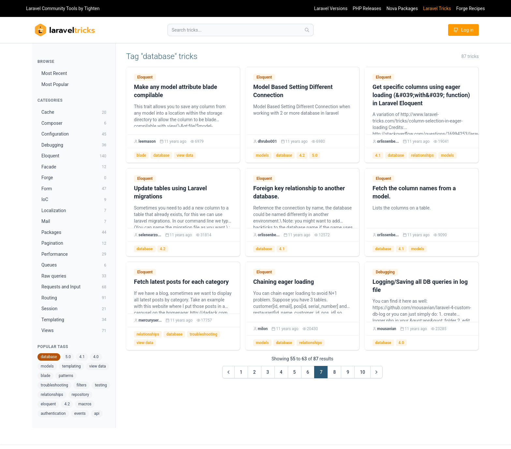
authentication (53, 413)
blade (45, 375)
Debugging (385, 272)
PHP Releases (367, 8)
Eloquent (145, 77)
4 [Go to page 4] (281, 372)
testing (101, 385)
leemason (147, 141)
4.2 (67, 404)
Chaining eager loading (283, 281)
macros (84, 404)
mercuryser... (150, 320)
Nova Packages (402, 8)
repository (80, 394)
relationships (52, 394)
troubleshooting (54, 385)
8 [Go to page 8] (334, 372)
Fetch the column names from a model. (414, 192)
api (96, 413)
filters (81, 385)
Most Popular (55, 84)
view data (97, 366)
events (80, 413)
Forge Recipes (470, 8)
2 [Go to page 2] (254, 372)
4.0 (96, 357)
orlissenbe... (388, 141)
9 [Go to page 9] (347, 372)
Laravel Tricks (437, 8)
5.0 (68, 357)
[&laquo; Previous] (228, 372)
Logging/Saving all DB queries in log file (420, 285)
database (49, 357)
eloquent (48, 404)
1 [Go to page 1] (241, 372)
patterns (66, 375)
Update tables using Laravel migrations (170, 192)
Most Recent (54, 73)
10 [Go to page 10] (362, 372)
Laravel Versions (330, 8)
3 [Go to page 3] (268, 372)
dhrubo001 (267, 141)
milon (263, 328)
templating (71, 366)
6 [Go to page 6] (308, 372)
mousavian (386, 328)
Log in (463, 30)
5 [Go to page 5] (294, 372)
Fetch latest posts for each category (181, 281)
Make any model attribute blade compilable (175, 90)
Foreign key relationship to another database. (299, 192)
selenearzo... (150, 235)
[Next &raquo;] (376, 372)
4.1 (82, 357)
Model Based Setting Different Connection (292, 90)
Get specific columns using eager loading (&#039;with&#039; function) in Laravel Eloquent (421, 95)
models (47, 366)
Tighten (91, 8)
